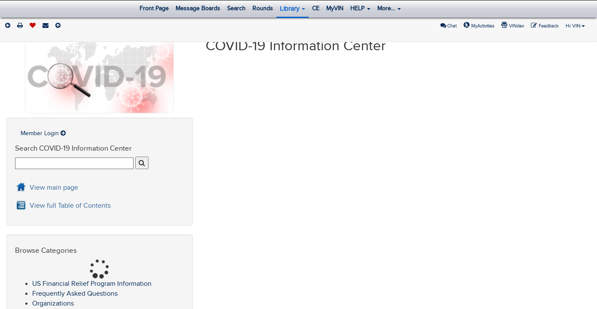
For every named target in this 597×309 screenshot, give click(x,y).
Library (292, 8)
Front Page (154, 8)
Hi (575, 26)
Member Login (43, 133)
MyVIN (334, 8)
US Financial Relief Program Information (92, 284)
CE (315, 8)
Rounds (262, 8)
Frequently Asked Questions (75, 293)
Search (236, 8)
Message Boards (198, 8)
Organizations (53, 303)
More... (389, 8)
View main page (54, 187)
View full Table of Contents (70, 205)
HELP (360, 8)
